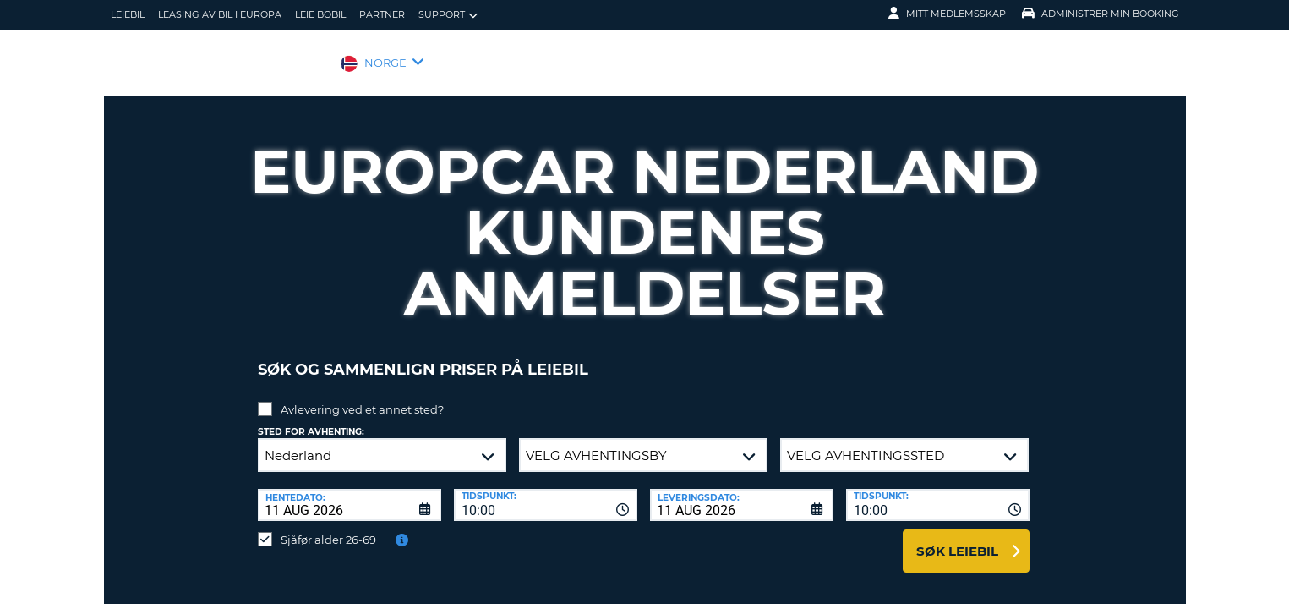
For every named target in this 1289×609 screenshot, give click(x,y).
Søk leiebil (957, 538)
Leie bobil (320, 14)
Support (448, 15)
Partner (382, 14)
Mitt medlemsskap (947, 13)
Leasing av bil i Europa (219, 14)
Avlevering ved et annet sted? (362, 396)
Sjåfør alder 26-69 (328, 527)
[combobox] (546, 492)
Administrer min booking (1100, 13)
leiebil (128, 14)
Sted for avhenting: (311, 419)
